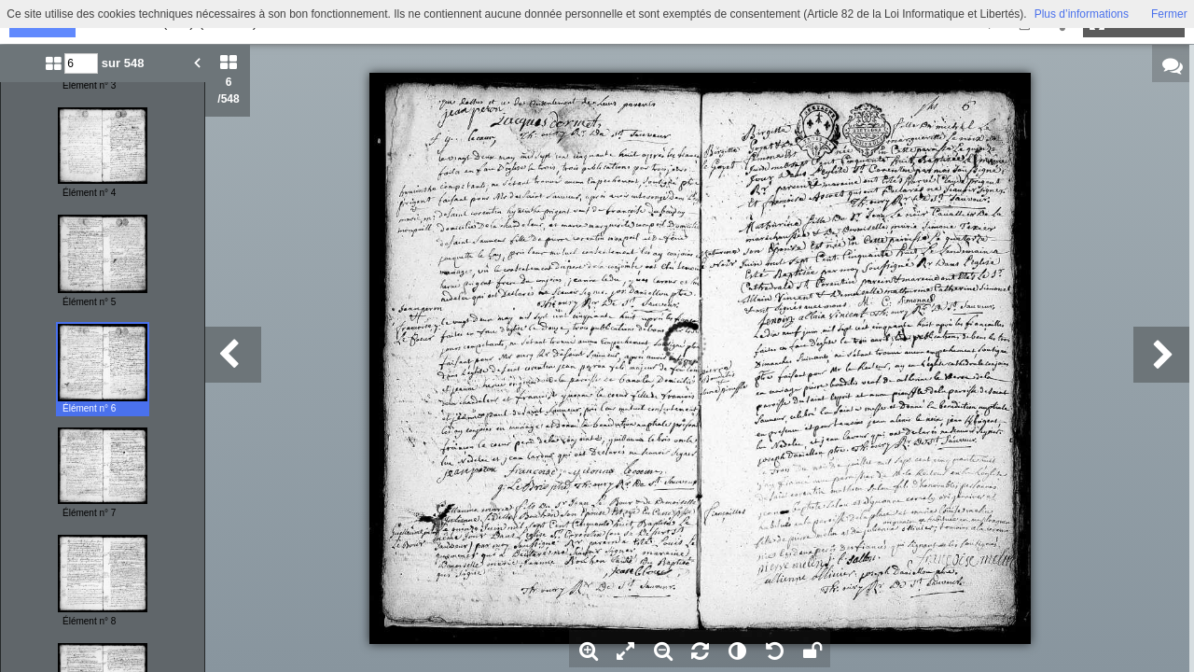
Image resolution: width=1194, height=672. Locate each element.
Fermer (1169, 14)
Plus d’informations (1081, 14)
